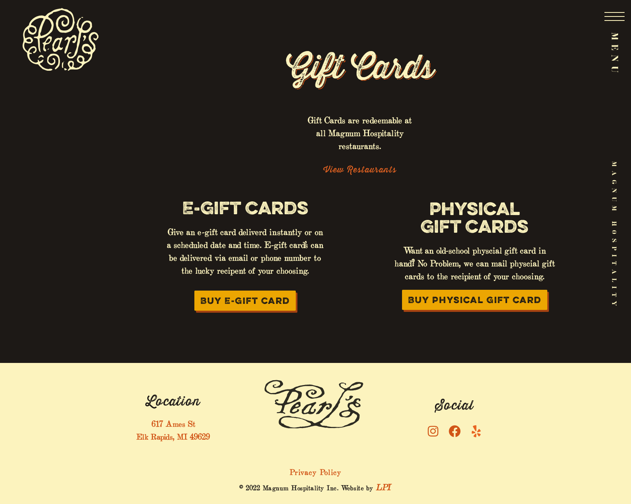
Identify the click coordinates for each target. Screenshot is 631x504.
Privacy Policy (315, 471)
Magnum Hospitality (614, 235)
